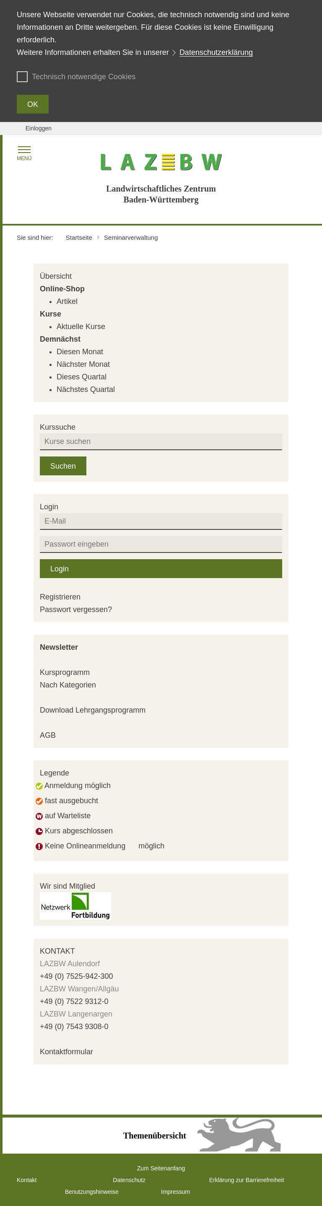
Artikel (67, 301)
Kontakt (26, 1180)
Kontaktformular (66, 1052)
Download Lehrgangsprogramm (92, 710)
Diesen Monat (80, 352)
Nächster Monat (83, 364)
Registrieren (60, 597)
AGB (48, 735)
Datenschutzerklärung (216, 52)
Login (59, 569)
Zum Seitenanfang (161, 1168)
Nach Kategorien (68, 685)
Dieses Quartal (81, 377)
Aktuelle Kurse (81, 326)
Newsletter (59, 647)
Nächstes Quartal (86, 389)
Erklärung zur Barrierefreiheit (246, 1180)
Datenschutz (129, 1180)
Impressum (175, 1191)
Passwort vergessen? (76, 609)
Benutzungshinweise (92, 1191)
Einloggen (39, 128)
